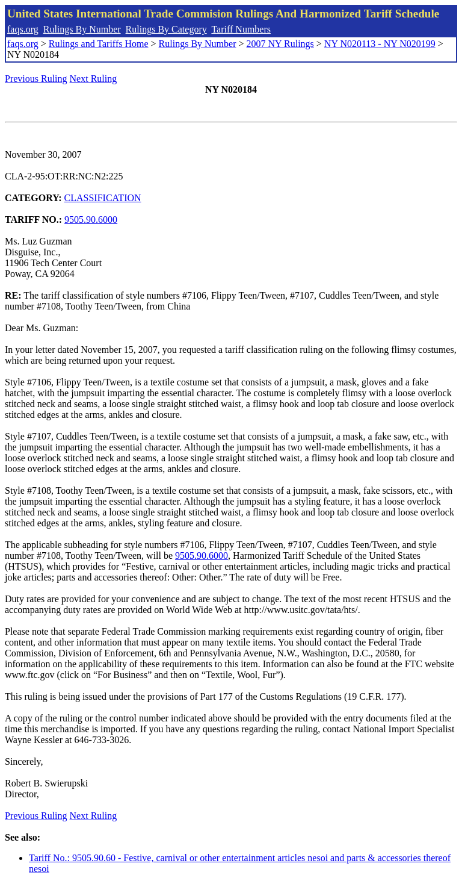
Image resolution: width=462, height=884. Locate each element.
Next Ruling (93, 78)
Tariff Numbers (241, 29)
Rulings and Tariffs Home (99, 44)
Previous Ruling (36, 78)
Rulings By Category (166, 29)
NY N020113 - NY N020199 (380, 44)
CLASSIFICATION (102, 198)
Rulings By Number (82, 29)
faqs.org (22, 29)
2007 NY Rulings (280, 44)
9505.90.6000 (90, 219)
